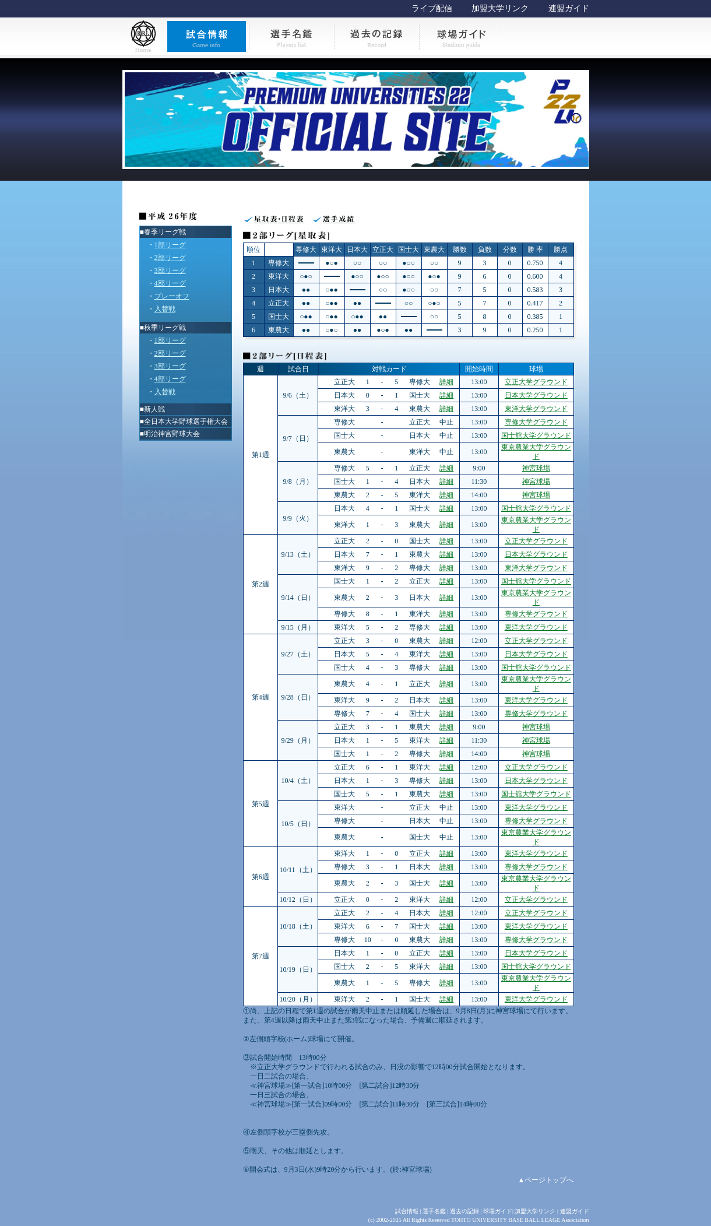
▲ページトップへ (546, 1180)
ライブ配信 (431, 8)
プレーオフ (171, 296)
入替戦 (164, 309)
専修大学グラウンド (536, 422)
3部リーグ (170, 270)
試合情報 (406, 1211)
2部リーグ (170, 258)
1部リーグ (170, 245)
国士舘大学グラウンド (536, 435)
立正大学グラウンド (536, 382)
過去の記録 (464, 1211)
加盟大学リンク (500, 8)
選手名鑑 (434, 1211)
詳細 (446, 382)
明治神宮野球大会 (172, 434)
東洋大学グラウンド (536, 409)
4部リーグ (170, 283)
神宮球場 (536, 468)
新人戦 (154, 409)
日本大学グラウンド (536, 395)
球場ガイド (497, 1211)
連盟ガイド (568, 8)
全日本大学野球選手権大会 (186, 421)
